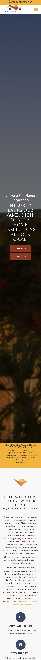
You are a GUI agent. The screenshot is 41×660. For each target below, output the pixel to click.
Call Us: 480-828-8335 (20, 1)
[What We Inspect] (21, 617)
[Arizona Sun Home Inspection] (17, 9)
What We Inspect (20, 626)
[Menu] (35, 9)
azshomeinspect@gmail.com (20, 3)
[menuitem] (35, 9)
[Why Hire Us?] (20, 256)
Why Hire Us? (20, 653)
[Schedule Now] (20, 248)
